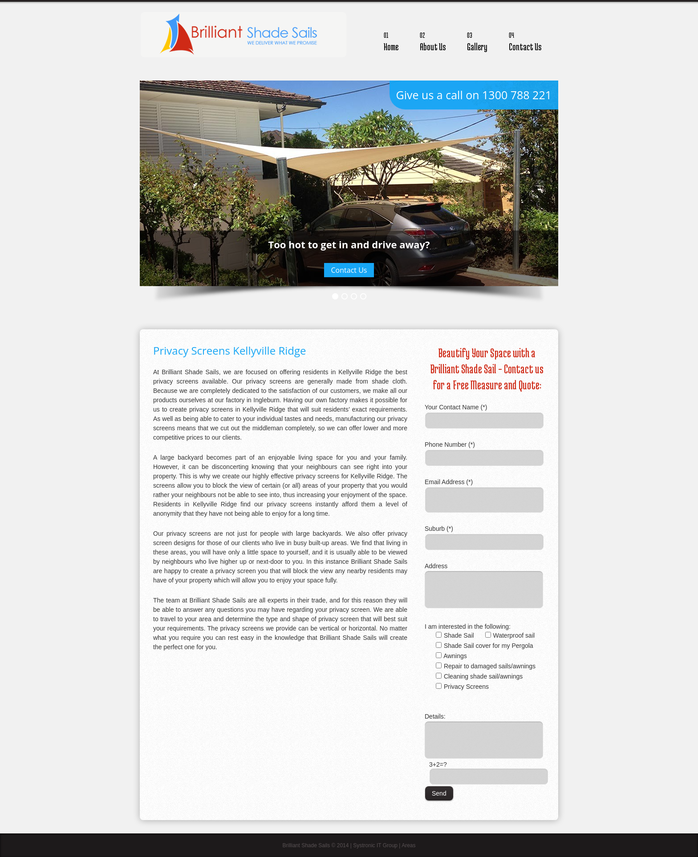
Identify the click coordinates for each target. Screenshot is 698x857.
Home (391, 40)
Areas (408, 845)
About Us (433, 40)
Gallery (477, 40)
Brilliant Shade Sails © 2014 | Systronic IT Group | (342, 845)
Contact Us (525, 40)
